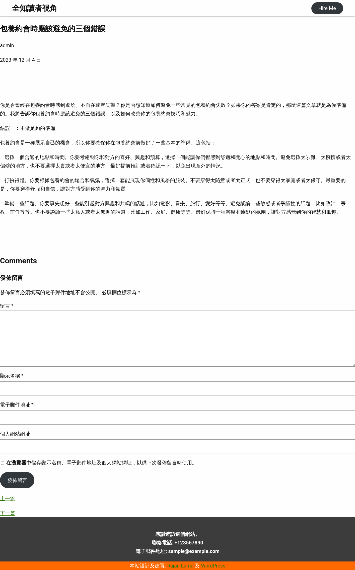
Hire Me (327, 8)
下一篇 (7, 513)
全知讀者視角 (34, 8)
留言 (7, 306)
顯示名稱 (12, 376)
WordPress (213, 566)
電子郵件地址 (17, 405)
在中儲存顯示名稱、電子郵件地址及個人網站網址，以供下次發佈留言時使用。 (101, 463)
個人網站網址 (15, 434)
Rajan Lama (180, 566)
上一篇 (7, 499)
